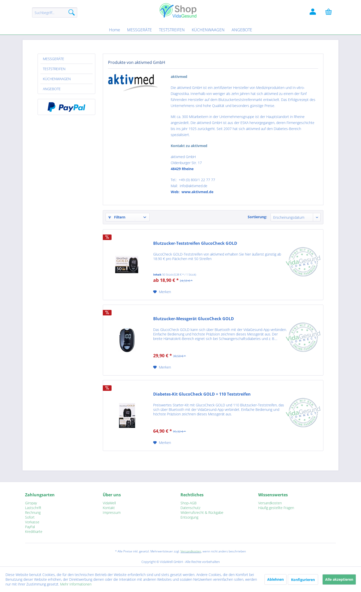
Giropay (31, 503)
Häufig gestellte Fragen (276, 507)
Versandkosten (270, 503)
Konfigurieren (303, 579)
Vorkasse (32, 522)
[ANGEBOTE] (242, 30)
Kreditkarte (33, 531)
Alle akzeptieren (339, 579)
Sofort (30, 517)
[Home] (115, 30)
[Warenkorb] (330, 13)
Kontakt (109, 507)
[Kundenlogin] (313, 13)
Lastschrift (33, 507)
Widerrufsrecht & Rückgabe (201, 512)
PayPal (30, 526)
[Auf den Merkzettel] (162, 292)
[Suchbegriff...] (54, 13)
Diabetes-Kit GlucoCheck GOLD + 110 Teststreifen (202, 394)
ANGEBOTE (52, 88)
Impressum (112, 512)
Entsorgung (189, 517)
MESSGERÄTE (53, 58)
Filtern (116, 217)
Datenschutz (190, 507)
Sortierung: (257, 216)
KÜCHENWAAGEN (57, 78)
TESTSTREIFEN (54, 68)
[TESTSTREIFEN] (171, 30)
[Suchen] (71, 13)
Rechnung (33, 512)
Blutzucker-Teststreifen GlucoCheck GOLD (195, 243)
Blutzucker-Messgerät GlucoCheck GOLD (193, 318)
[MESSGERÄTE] (139, 30)
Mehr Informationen (76, 584)
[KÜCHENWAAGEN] (208, 30)
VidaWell (109, 503)
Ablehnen (275, 579)
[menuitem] (54, 15)
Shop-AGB (188, 503)
